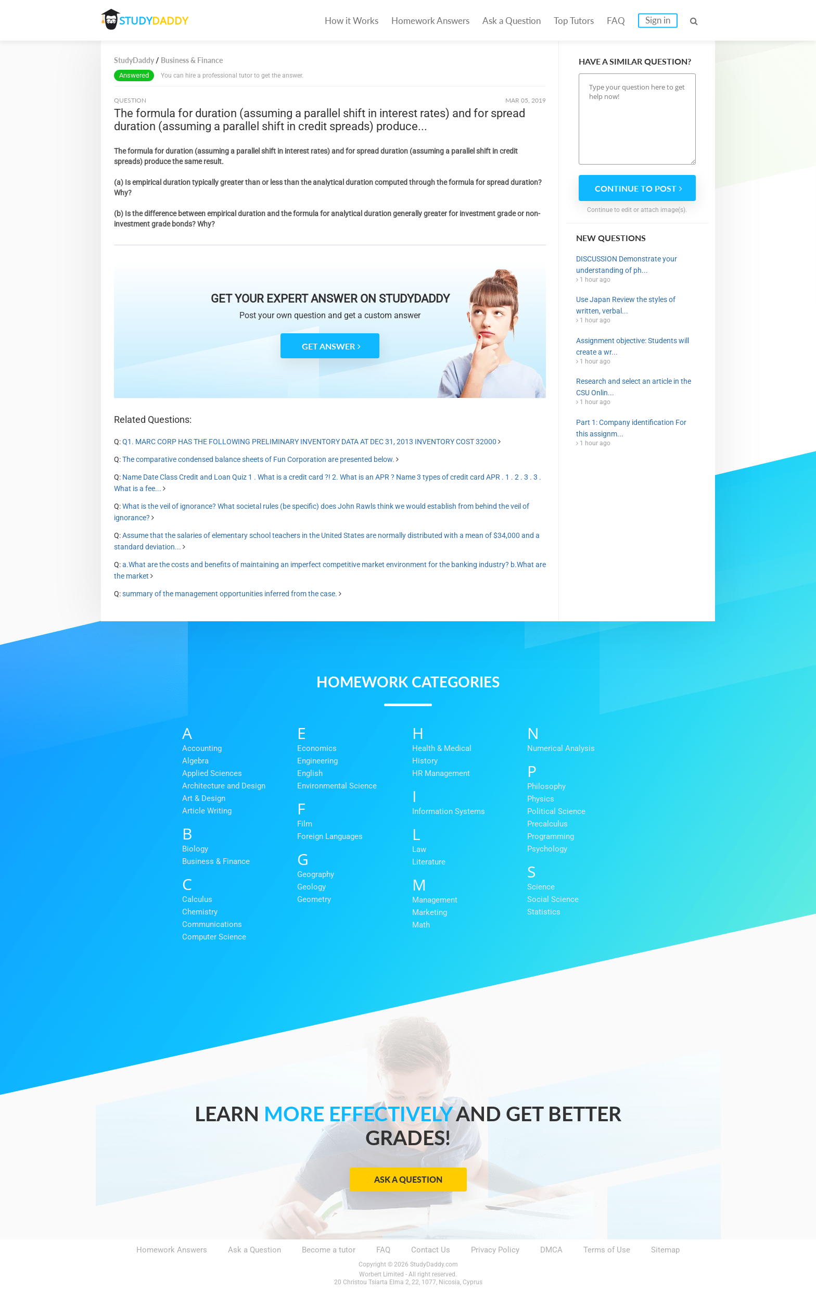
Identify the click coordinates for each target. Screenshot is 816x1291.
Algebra (195, 761)
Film (304, 824)
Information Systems (448, 811)
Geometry (314, 899)
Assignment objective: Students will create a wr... (632, 346)
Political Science (556, 811)
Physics (540, 799)
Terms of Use (606, 1250)
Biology (195, 849)
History (425, 761)
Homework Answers (430, 20)
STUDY (156, 21)
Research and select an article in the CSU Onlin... (633, 387)
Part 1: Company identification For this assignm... (631, 428)
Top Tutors (574, 20)
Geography (315, 874)
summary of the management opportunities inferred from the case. (229, 594)
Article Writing (207, 811)
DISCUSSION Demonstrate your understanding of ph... (626, 264)
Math (421, 925)
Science (541, 887)
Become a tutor (328, 1250)
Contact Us (430, 1250)
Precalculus (547, 824)
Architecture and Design (223, 786)
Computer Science (214, 937)
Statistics (543, 912)
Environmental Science (337, 786)
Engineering (317, 761)
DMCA (551, 1250)
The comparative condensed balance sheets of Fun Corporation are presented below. (258, 459)
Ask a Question (511, 20)
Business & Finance (216, 861)
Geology (311, 887)
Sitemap (665, 1250)
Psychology (547, 849)
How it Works (351, 20)
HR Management (441, 773)
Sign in (657, 20)
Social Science (553, 899)
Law (419, 849)
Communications (212, 924)
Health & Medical (441, 748)
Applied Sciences (212, 773)
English (310, 773)
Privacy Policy (495, 1250)
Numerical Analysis (561, 748)
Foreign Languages (330, 836)
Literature (428, 862)
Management (434, 900)
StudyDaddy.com (434, 1264)
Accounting (202, 748)
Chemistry (200, 912)
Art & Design (203, 798)
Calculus (197, 899)
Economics (317, 748)
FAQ (616, 20)
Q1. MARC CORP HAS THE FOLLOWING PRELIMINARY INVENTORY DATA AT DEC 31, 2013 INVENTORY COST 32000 (309, 441)
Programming (550, 836)
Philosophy (546, 786)
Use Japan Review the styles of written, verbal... (625, 305)
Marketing (429, 912)
